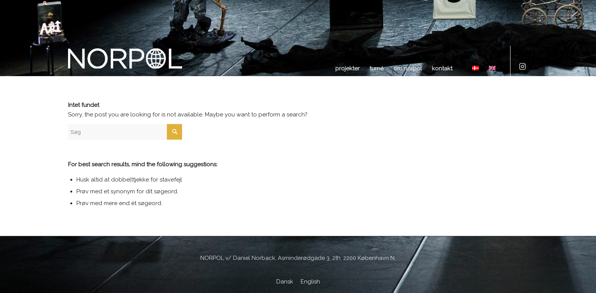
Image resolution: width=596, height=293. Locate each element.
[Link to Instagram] (522, 66)
